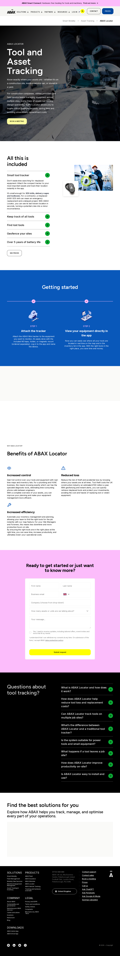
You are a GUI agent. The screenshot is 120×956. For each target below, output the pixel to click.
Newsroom (11, 918)
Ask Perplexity (88, 893)
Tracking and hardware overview (33, 889)
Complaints (29, 909)
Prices (108, 11)
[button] (110, 689)
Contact (94, 11)
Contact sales (88, 875)
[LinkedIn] (14, 945)
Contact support (89, 872)
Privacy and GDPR (31, 901)
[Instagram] (25, 945)
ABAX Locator (29, 884)
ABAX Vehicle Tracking (32, 886)
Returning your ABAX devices (14, 909)
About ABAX (11, 901)
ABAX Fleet (29, 876)
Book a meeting (17, 121)
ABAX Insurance (30, 879)
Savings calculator (90, 900)
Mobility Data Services (14, 881)
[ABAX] (11, 11)
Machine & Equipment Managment (14, 884)
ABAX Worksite (30, 881)
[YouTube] (19, 945)
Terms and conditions (32, 904)
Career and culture (13, 912)
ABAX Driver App (12, 934)
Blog (8, 920)
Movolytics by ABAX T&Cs (32, 912)
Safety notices (30, 907)
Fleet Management (13, 879)
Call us (85, 886)
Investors (10, 915)
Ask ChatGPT (88, 889)
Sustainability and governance (13, 905)
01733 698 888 (58, 872)
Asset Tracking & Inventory (13, 889)
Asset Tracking (89, 21)
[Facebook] (8, 945)
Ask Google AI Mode (91, 896)
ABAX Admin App (13, 931)
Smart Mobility (71, 21)
